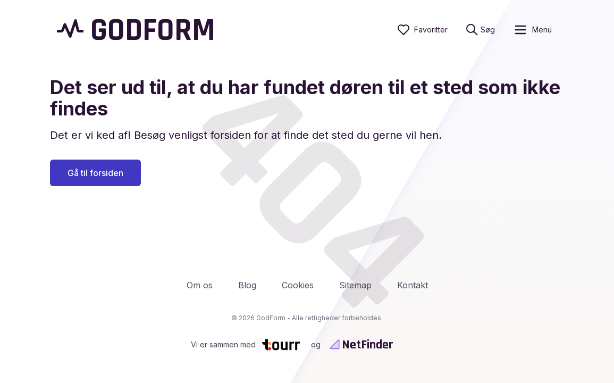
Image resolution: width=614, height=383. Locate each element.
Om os (200, 285)
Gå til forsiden (95, 173)
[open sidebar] (532, 29)
